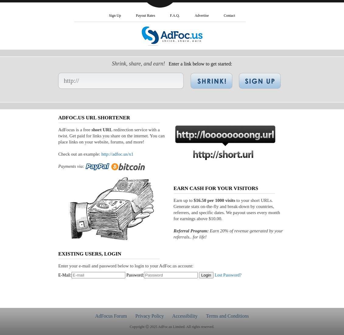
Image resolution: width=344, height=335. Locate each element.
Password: (135, 275)
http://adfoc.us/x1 (117, 154)
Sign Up (115, 15)
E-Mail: (65, 275)
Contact (229, 15)
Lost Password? (228, 275)
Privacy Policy (149, 316)
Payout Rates (145, 15)
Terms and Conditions (227, 316)
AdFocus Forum (111, 316)
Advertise (202, 15)
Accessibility (185, 316)
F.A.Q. (175, 15)
